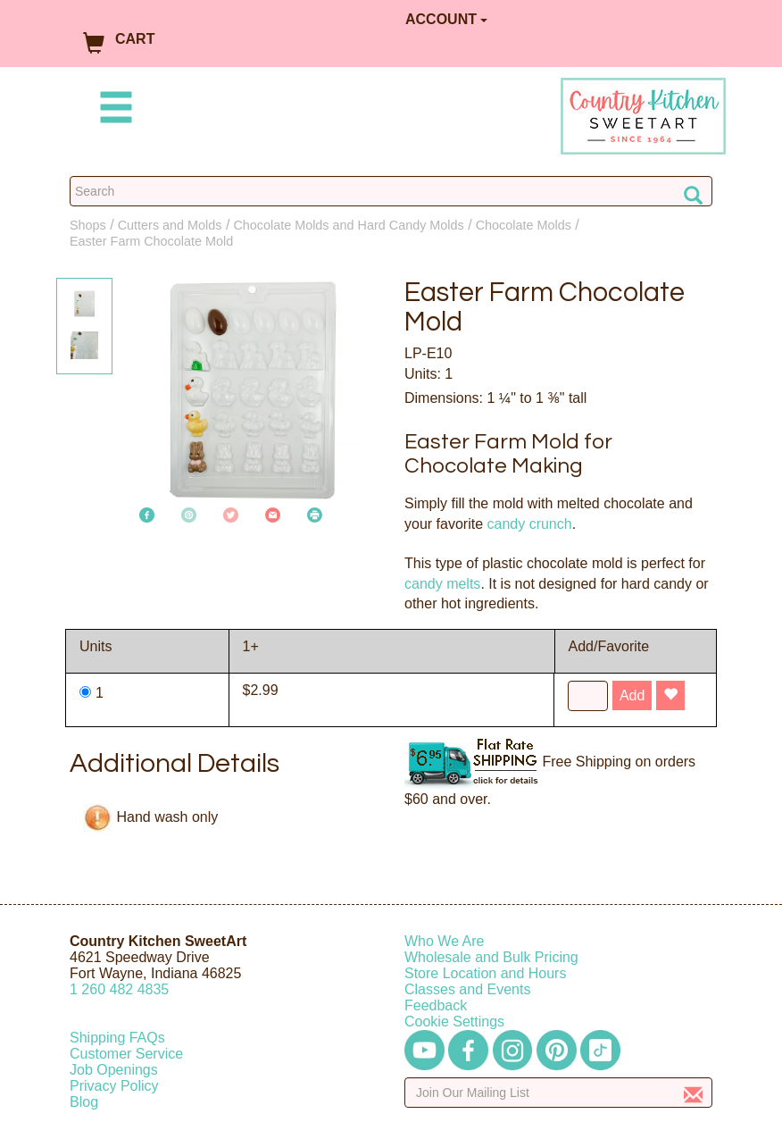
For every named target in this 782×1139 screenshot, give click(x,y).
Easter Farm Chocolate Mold (151, 241)
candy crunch (529, 524)
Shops (88, 225)
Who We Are (444, 941)
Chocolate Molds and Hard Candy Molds (348, 225)
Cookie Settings (454, 1021)
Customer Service (126, 1053)
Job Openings (114, 1069)
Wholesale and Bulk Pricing (491, 957)
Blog (84, 1102)
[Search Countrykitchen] (391, 191)
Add (632, 695)
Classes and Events (467, 989)
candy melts (442, 583)
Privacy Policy (114, 1085)
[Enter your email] (558, 1092)
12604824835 (119, 989)
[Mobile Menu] (112, 110)
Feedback (435, 1005)
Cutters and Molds (170, 225)
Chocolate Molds (523, 225)
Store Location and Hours (485, 973)
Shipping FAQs (117, 1037)
